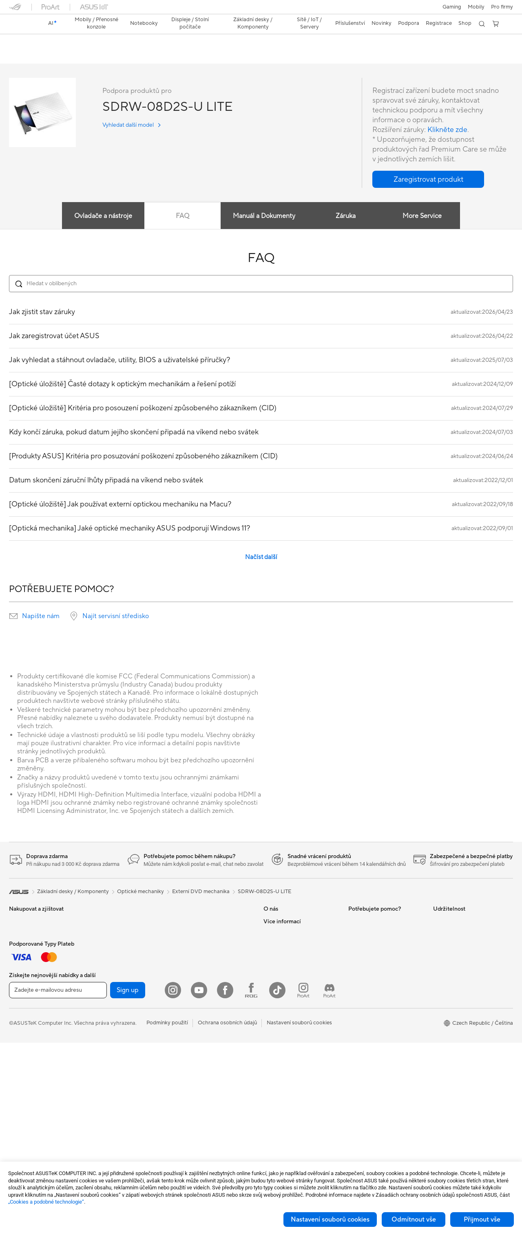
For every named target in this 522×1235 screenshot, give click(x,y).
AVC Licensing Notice (289, 1056)
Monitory (20, 1069)
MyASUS (359, 1019)
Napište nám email (370, 970)
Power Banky (193, 1105)
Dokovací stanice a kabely (208, 1093)
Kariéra (272, 958)
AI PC (270, 1032)
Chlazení (103, 1032)
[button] (451, 7)
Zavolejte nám (365, 983)
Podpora (87, 56)
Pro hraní (20, 1032)
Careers (273, 934)
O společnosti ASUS (287, 921)
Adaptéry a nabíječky (202, 1081)
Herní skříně (107, 1020)
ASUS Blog (276, 1068)
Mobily (476, 7)
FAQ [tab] (182, 216)
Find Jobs (275, 1007)
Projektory (22, 1082)
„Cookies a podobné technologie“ (46, 1202)
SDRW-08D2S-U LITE (50, 42)
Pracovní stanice (113, 946)
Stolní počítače (27, 1106)
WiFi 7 (100, 1106)
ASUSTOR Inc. (281, 970)
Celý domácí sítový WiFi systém (215, 934)
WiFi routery (192, 921)
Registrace (439, 23)
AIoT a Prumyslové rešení (207, 958)
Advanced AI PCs (284, 1105)
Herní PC (20, 1118)
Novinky (273, 946)
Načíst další (261, 557)
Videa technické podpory (378, 1007)
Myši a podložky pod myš (208, 1020)
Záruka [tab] (346, 216)
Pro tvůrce (21, 1008)
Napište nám (41, 616)
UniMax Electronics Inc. (291, 995)
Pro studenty (24, 1020)
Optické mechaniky (116, 1068)
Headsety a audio (198, 1032)
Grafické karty (110, 1007)
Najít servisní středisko (115, 616)
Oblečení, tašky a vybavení (209, 1056)
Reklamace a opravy (372, 958)
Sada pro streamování (203, 1044)
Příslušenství (24, 958)
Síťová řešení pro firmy (204, 946)
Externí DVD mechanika (201, 892)
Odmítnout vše (414, 1219)
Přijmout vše (482, 1219)
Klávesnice (190, 1007)
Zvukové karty (110, 1056)
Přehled (18, 56)
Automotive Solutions (289, 1044)
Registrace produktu (373, 946)
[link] (23, 24)
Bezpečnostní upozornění (378, 995)
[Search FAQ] (261, 284)
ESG (438, 921)
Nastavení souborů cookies (330, 1219)
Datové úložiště (112, 1081)
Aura (269, 1093)
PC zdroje (105, 1044)
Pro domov (22, 983)
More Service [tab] (422, 216)
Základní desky (111, 995)
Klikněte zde (447, 130)
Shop (464, 23)
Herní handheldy (29, 946)
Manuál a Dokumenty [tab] (264, 216)
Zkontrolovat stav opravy (379, 921)
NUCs (100, 921)
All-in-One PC (25, 1094)
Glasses (102, 970)
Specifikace (52, 56)
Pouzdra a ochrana (200, 1068)
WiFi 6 (100, 1118)
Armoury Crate (281, 1081)
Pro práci (20, 996)
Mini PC (102, 934)
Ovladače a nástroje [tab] (103, 216)
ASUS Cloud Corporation (294, 983)
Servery (186, 983)
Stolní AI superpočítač (204, 970)
